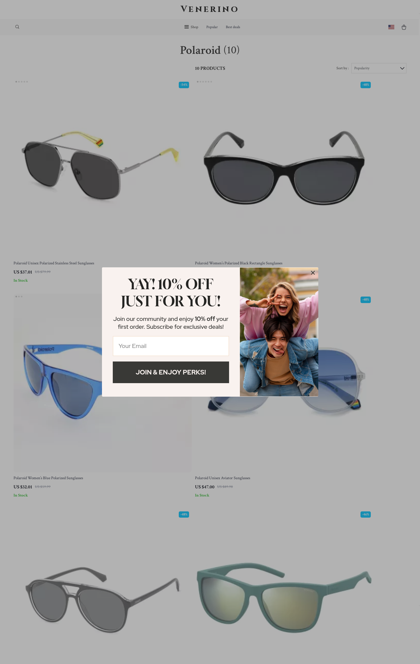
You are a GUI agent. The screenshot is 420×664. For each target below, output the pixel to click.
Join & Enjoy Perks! (171, 372)
